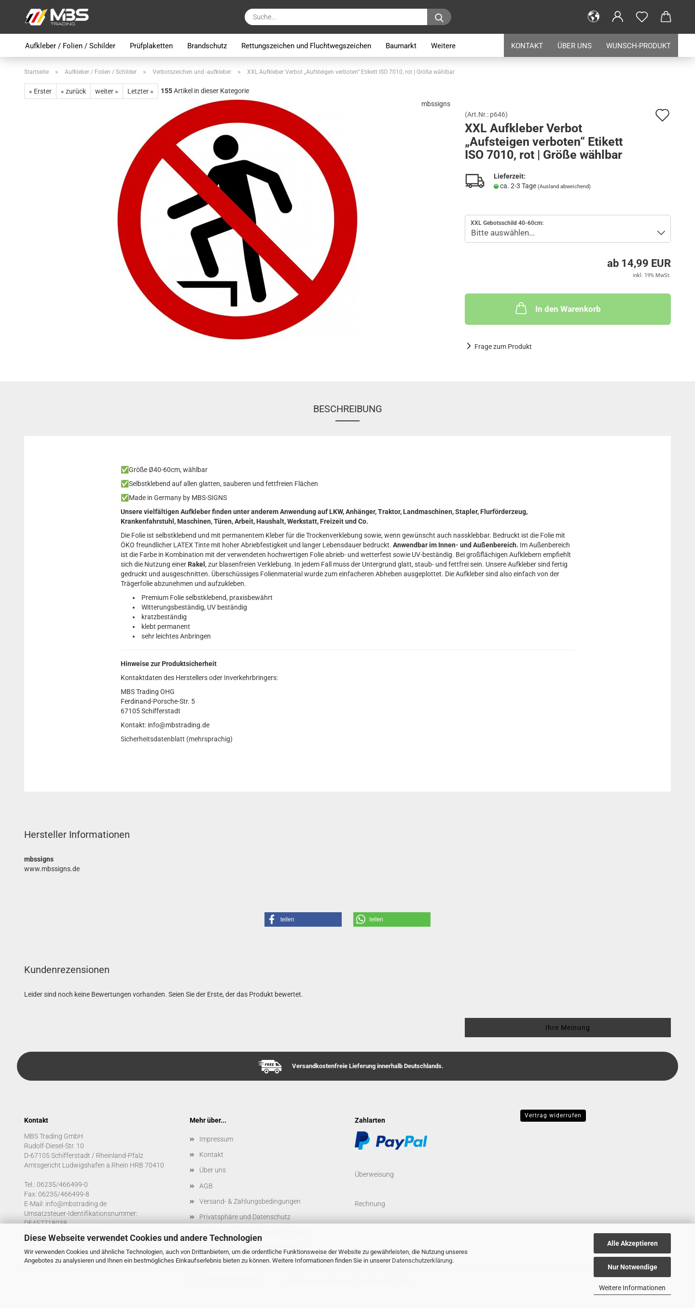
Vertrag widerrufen (553, 1115)
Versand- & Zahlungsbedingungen (250, 1201)
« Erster (40, 91)
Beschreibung (347, 409)
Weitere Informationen (632, 1288)
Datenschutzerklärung (422, 1260)
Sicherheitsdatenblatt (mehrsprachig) (177, 739)
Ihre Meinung (567, 1027)
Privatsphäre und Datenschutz (245, 1217)
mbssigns (435, 104)
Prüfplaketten (151, 46)
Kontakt (527, 46)
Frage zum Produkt (503, 346)
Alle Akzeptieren (632, 1243)
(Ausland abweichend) (564, 186)
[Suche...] (439, 17)
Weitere (443, 46)
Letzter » (140, 91)
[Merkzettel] (642, 17)
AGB (206, 1186)
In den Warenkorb (557, 308)
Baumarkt (401, 46)
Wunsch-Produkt (638, 46)
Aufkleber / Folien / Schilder (70, 46)
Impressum (216, 1139)
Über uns (574, 46)
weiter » (106, 91)
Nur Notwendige (632, 1267)
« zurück (73, 91)
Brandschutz (207, 46)
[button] (594, 17)
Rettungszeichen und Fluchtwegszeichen (306, 46)
